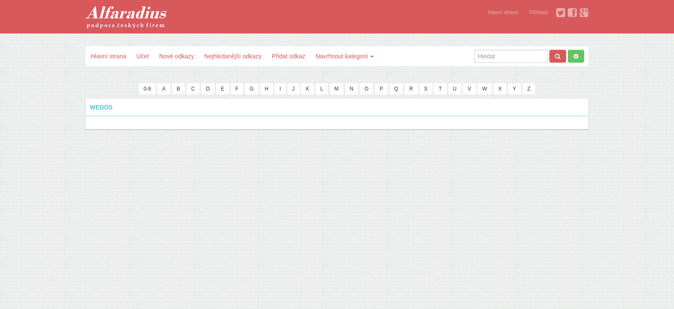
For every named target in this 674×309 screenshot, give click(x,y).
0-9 (147, 89)
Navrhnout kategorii (345, 56)
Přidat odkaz (288, 56)
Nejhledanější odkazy (232, 56)
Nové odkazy (176, 56)
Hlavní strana (503, 12)
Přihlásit (539, 12)
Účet (142, 56)
